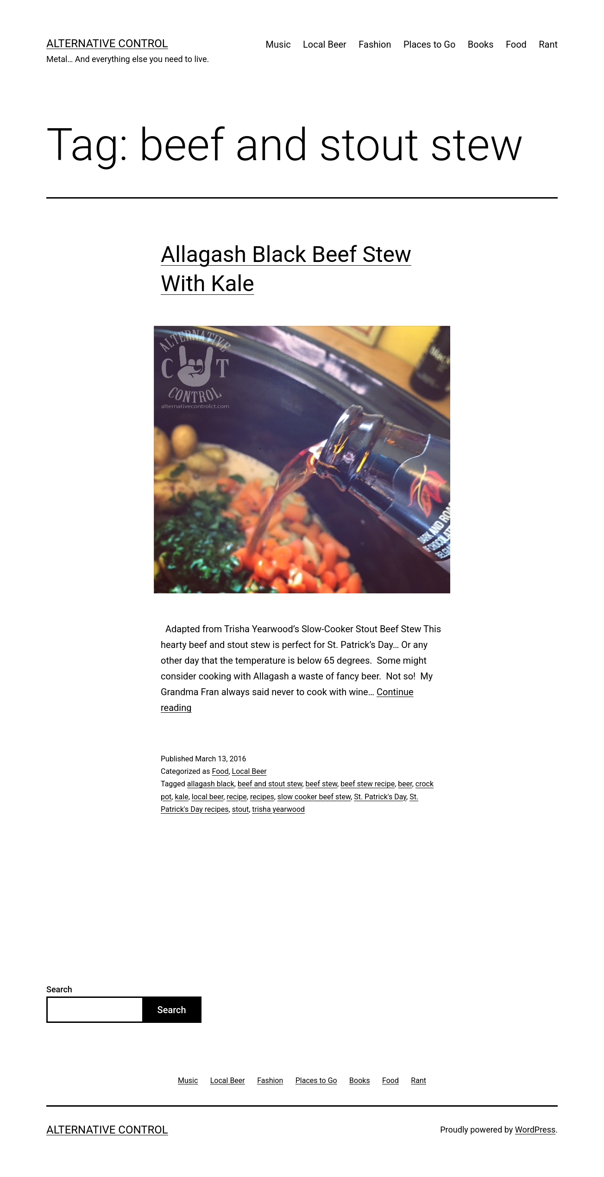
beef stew (322, 783)
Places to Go (429, 44)
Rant (548, 44)
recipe (236, 796)
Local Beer (324, 44)
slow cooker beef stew (314, 796)
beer (405, 783)
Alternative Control (107, 43)
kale (181, 796)
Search (59, 989)
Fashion (375, 44)
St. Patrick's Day (380, 796)
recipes (262, 796)
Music (278, 44)
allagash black (210, 783)
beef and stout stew (270, 783)
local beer (207, 796)
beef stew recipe (367, 783)
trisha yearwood (278, 809)
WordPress (535, 1129)
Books (481, 44)
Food (516, 44)
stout (240, 809)
